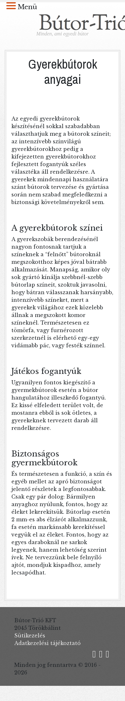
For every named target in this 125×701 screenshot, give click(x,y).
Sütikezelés (29, 635)
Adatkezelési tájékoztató (47, 643)
